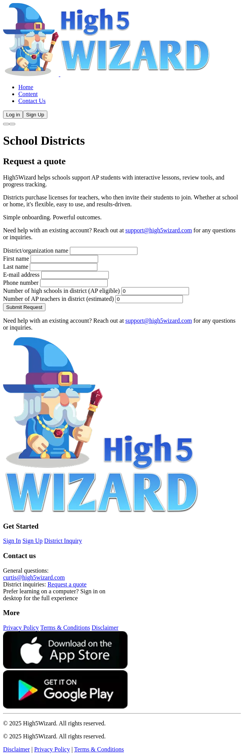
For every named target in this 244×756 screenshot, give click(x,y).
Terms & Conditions (65, 627)
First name (16, 258)
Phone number (21, 282)
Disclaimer (105, 627)
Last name (15, 266)
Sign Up (35, 115)
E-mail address (21, 274)
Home (25, 87)
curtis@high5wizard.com (34, 577)
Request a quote (66, 584)
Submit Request (24, 307)
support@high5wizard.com (158, 230)
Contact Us (32, 101)
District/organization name (35, 250)
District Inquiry (63, 540)
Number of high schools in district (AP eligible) (61, 290)
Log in (13, 115)
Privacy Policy (21, 627)
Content (28, 94)
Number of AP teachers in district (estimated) (58, 299)
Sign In (12, 540)
